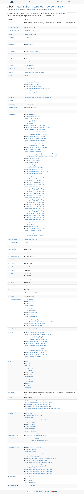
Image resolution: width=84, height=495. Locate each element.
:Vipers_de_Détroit (31, 93)
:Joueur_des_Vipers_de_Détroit (34, 145)
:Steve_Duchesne (31, 467)
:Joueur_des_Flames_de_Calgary (35, 140)
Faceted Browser (61, 1)
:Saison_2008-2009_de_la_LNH (34, 211)
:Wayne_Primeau (31, 233)
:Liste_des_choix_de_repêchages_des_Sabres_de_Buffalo (40, 458)
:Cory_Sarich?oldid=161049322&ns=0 (36, 435)
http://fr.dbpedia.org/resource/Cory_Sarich (40, 6)
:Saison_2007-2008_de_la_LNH (34, 210)
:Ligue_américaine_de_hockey (34, 167)
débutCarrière (12, 259)
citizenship (11, 44)
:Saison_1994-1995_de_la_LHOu (34, 180)
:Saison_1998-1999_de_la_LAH (34, 188)
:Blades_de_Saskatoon (32, 120)
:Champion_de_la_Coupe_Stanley (35, 125)
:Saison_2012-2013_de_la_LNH (34, 219)
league (10, 61)
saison (11, 282)
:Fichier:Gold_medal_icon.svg (34, 235)
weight (10, 100)
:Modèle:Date (30, 307)
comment (11, 392)
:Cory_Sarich (28, 413)
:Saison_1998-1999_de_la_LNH (34, 189)
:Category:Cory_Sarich (34, 415)
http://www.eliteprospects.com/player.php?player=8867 (37, 404)
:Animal (27, 383)
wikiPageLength (12, 107)
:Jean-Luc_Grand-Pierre (32, 456)
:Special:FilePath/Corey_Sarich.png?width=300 (38, 97)
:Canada (29, 44)
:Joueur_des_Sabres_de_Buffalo (34, 142)
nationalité (11, 270)
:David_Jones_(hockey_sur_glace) (35, 453)
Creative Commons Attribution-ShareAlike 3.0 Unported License (54, 493)
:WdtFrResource (30, 482)
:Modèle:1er (29, 301)
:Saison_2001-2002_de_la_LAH (34, 199)
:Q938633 (29, 417)
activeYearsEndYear (13, 27)
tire (10, 289)
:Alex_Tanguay (30, 449)
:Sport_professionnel (32, 226)
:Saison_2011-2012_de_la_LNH (34, 217)
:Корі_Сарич (30, 430)
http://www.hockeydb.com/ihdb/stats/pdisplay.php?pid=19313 (39, 406)
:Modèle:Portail (30, 310)
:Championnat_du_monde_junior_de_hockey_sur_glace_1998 (41, 156)
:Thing (27, 361)
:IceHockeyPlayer (30, 368)
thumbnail (11, 97)
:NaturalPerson (29, 381)
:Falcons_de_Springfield (32, 82)
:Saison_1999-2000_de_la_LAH (34, 191)
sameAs (10, 413)
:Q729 (28, 379)
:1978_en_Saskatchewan (33, 447)
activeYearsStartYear (13, 30)
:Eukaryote (28, 385)
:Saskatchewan (30, 222)
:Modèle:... (29, 299)
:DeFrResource (29, 478)
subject (10, 332)
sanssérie (11, 285)
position (10, 72)
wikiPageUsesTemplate (14, 299)
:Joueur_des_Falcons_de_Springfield (35, 138)
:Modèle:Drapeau (31, 316)
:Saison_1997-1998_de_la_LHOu (34, 186)
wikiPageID (11, 104)
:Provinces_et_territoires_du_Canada (35, 175)
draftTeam (11, 51)
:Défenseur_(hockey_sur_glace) (34, 72)
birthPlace (11, 41)
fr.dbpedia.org (51, 9)
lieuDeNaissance (13, 266)
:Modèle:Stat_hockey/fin (32, 318)
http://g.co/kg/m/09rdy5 (30, 431)
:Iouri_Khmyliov (30, 454)
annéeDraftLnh (13, 242)
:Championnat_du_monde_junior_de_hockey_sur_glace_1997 (41, 154)
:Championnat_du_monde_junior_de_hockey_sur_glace (40, 153)
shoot (10, 75)
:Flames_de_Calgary (32, 84)
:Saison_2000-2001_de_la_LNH (34, 197)
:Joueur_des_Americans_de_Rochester (36, 134)
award (10, 34)
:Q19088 (28, 374)
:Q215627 (29, 376)
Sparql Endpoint (72, 1)
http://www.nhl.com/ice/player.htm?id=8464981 (36, 400)
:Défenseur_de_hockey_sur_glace (35, 129)
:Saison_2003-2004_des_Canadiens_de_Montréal (38, 462)
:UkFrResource (29, 476)
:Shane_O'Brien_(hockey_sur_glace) (35, 465)
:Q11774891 (29, 68)
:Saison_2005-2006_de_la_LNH (34, 206)
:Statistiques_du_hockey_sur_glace (35, 228)
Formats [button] (32, 1)
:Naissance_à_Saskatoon (33, 151)
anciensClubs (12, 239)
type (9, 361)
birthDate (11, 37)
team (10, 79)
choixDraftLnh (12, 246)
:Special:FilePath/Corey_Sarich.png (36, 438)
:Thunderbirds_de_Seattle (33, 230)
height (10, 58)
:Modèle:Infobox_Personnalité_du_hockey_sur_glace (39, 321)
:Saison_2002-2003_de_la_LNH (34, 202)
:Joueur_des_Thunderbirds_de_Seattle (36, 143)
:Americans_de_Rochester (33, 79)
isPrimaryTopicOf (12, 444)
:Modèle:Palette (30, 308)
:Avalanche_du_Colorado (33, 80)
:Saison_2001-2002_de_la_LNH (34, 200)
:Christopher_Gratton (32, 158)
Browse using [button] (23, 1)
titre (10, 292)
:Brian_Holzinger (31, 121)
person (17, 9)
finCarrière (12, 263)
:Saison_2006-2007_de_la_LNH (34, 208)
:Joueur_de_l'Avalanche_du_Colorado (36, 132)
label (10, 397)
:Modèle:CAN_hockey (32, 319)
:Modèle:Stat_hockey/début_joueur (35, 323)
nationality (11, 65)
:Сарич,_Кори (30, 426)
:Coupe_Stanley (30, 34)
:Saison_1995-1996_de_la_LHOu (34, 182)
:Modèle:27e (30, 314)
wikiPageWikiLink (13, 114)
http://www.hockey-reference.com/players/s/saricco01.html (38, 410)
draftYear (11, 54)
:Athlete (27, 367)
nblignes (11, 273)
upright (11, 296)
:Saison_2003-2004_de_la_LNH (34, 204)
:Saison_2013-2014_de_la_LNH (34, 221)
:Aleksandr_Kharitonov (32, 114)
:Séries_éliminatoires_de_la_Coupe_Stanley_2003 (38, 469)
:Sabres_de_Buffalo (31, 51)
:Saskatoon (29, 41)
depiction (11, 438)
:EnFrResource (29, 480)
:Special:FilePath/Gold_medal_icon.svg (36, 440)
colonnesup (12, 249)
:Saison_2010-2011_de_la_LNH (34, 215)
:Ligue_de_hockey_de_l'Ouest (34, 169)
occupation (11, 68)
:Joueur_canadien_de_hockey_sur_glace (36, 131)
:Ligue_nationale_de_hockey (33, 61)
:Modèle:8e (29, 305)
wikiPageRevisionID (13, 111)
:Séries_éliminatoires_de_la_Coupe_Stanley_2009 (38, 473)
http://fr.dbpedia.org (33, 9)
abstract (10, 22)
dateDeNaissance (13, 256)
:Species (28, 387)
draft (10, 48)
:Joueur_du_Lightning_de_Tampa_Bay (36, 147)
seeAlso (10, 400)
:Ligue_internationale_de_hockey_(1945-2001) (37, 88)
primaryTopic (13, 485)
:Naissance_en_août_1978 (33, 149)
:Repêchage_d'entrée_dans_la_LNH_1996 (37, 177)
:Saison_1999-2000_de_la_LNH (34, 193)
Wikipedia (31, 493)
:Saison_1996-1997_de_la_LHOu (34, 184)
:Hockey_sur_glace (31, 164)
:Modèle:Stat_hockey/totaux (33, 325)
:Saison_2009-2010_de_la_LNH (34, 213)
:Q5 (27, 378)
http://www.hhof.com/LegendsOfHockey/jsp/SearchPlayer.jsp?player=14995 (42, 408)
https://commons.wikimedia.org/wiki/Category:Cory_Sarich (38, 402)
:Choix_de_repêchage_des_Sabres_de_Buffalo (38, 127)
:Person (27, 363)
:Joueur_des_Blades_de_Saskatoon (35, 136)
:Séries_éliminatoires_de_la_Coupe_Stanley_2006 (38, 471)
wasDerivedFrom (13, 435)
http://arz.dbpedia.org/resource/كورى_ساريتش (35, 419)
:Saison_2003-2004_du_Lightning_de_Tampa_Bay (38, 464)
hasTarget (12, 476)
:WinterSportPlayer (30, 389)
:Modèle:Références (31, 312)
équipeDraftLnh (13, 328)
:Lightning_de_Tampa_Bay (33, 86)
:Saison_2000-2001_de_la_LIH (34, 195)
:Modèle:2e (29, 303)
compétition (12, 253)
